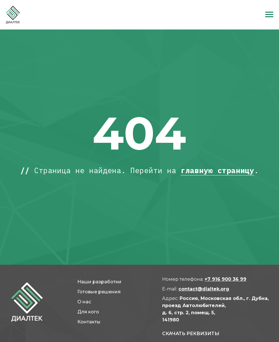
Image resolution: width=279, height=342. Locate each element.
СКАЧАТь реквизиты (190, 333)
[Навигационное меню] (269, 14)
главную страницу (217, 170)
